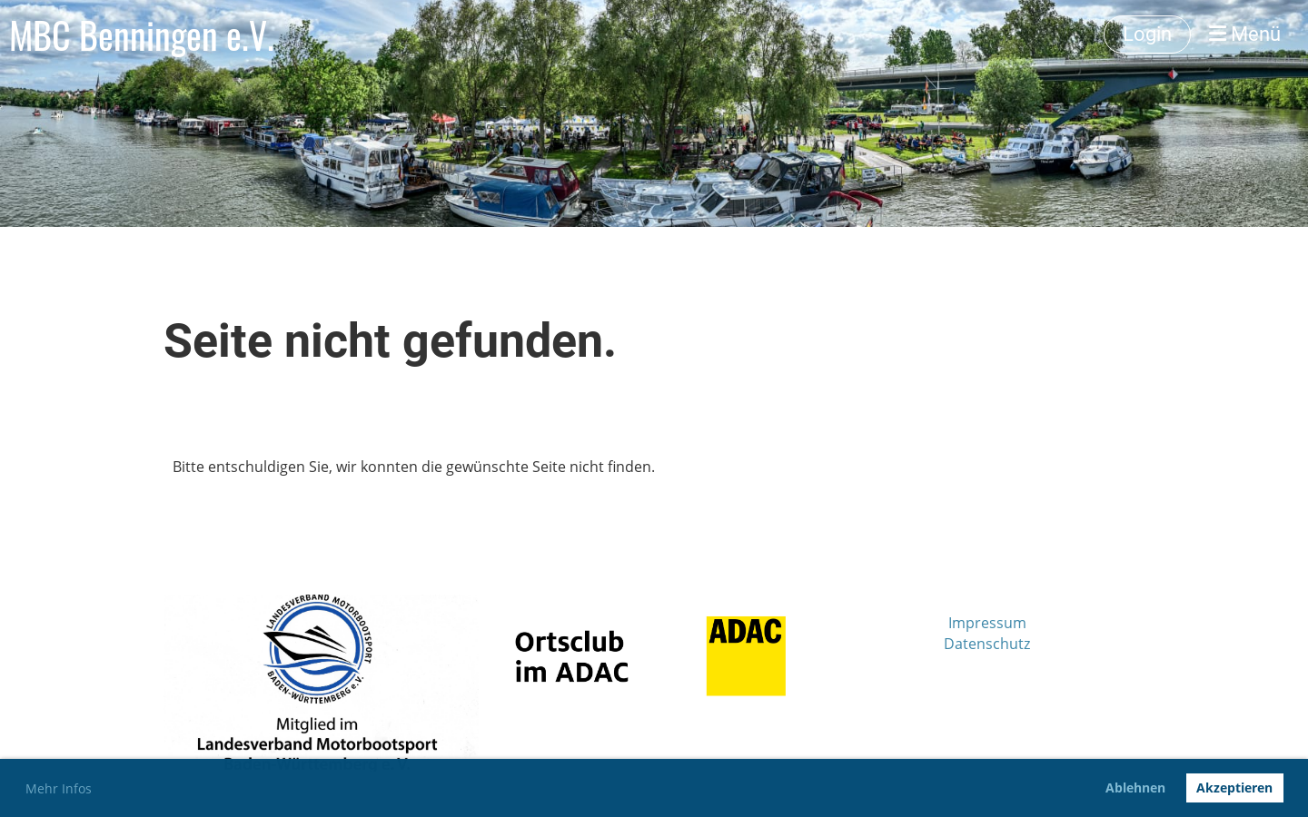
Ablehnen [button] (1135, 787)
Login (1147, 34)
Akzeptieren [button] (1234, 787)
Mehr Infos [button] (58, 788)
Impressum (987, 623)
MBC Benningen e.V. (141, 34)
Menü (1245, 34)
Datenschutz (987, 644)
